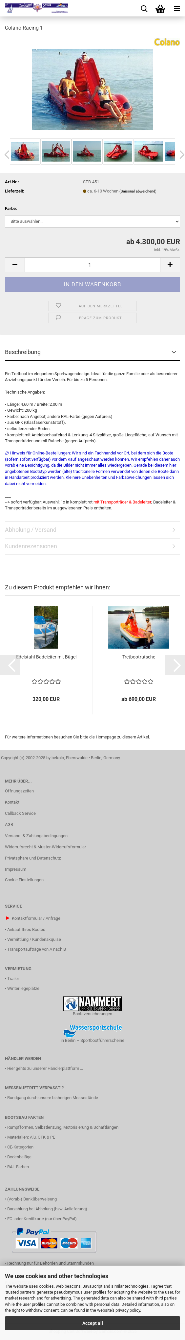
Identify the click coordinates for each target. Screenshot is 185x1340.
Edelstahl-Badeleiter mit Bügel (46, 656)
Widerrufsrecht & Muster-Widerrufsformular (45, 846)
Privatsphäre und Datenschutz (33, 858)
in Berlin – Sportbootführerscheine (92, 1040)
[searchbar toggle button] (144, 8)
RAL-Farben (18, 1166)
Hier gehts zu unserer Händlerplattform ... (45, 1068)
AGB (9, 824)
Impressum (15, 869)
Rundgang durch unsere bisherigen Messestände (52, 1097)
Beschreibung (23, 351)
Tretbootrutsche (138, 656)
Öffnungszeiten (19, 790)
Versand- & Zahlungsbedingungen (36, 835)
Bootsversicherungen (92, 1013)
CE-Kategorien (20, 1147)
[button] (15, 264)
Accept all (92, 1323)
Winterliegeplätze (23, 988)
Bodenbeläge (19, 1156)
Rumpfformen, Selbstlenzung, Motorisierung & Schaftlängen (62, 1127)
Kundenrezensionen (31, 546)
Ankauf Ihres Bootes (26, 929)
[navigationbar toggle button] (177, 8)
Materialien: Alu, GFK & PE (31, 1137)
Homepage (106, 736)
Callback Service (20, 813)
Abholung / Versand (30, 529)
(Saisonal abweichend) (137, 191)
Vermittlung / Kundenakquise (34, 939)
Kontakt (12, 802)
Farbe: (11, 208)
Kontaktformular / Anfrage (36, 918)
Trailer (13, 978)
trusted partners (20, 1292)
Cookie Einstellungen (24, 879)
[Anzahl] (92, 264)
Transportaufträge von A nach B (36, 949)
